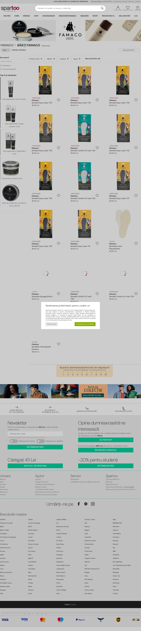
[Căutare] (102, 8)
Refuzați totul (51, 324)
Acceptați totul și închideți (85, 324)
